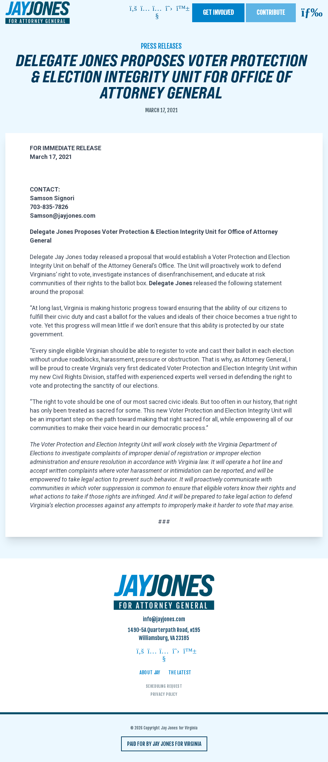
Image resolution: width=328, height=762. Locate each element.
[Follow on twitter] (169, 9)
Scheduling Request (164, 686)
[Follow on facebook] (133, 9)
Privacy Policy (164, 694)
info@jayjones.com (164, 619)
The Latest (180, 672)
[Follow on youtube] (157, 12)
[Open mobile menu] (312, 12)
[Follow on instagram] (145, 9)
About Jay (150, 672)
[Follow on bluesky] (180, 9)
